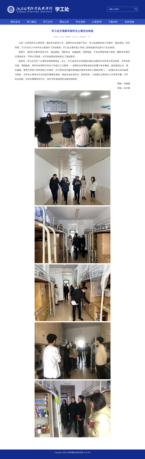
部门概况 (31, 22)
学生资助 (80, 22)
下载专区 (113, 22)
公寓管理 (97, 22)
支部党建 (129, 22)
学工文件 (48, 22)
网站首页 (15, 22)
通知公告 (64, 22)
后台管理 (87, 452)
